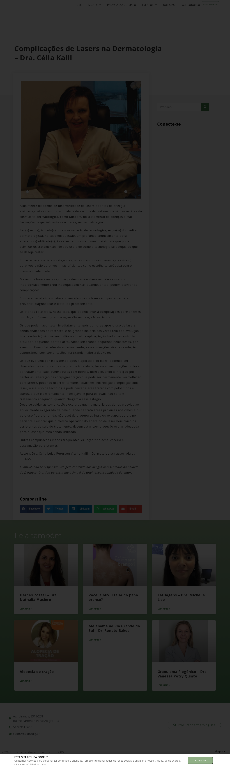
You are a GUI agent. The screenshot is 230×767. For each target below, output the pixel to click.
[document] (115, 383)
